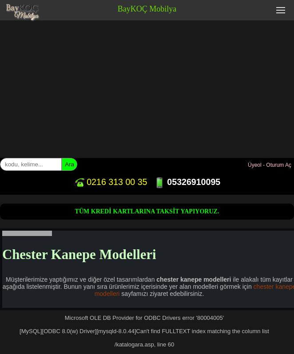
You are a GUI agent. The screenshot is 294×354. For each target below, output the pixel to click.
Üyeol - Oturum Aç (269, 165)
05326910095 (187, 182)
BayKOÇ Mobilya (147, 8)
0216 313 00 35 (110, 182)
